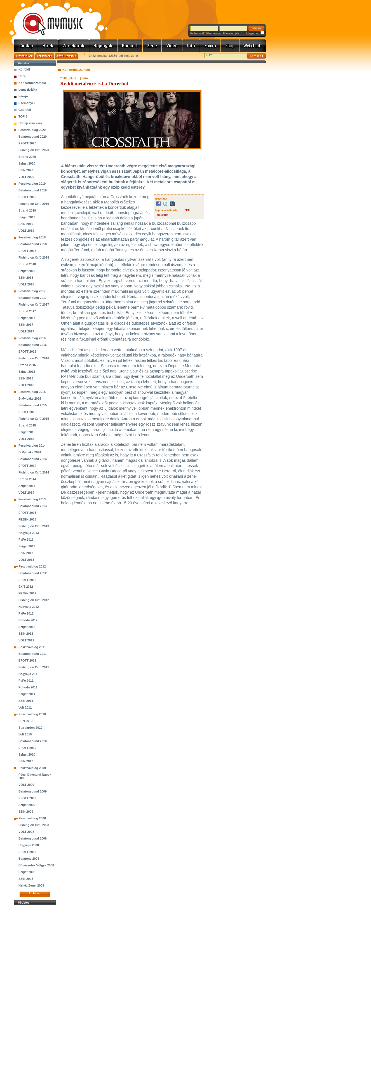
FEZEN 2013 (27, 519)
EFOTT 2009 (27, 798)
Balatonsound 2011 (32, 653)
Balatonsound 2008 (32, 838)
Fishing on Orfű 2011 (33, 667)
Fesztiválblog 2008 (32, 818)
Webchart (252, 45)
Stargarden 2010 (30, 727)
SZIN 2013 (25, 553)
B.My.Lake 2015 (29, 398)
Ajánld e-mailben (66, 56)
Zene (152, 45)
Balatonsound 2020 (32, 136)
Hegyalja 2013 (28, 533)
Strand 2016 (27, 365)
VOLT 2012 (26, 640)
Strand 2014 (27, 479)
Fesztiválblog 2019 (32, 183)
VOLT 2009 (26, 784)
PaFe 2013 (26, 539)
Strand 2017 (27, 311)
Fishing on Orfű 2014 (33, 472)
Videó (172, 45)
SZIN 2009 (25, 811)
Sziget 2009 (26, 805)
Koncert (130, 45)
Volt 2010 (25, 734)
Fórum (210, 45)
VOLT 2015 (26, 438)
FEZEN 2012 (27, 593)
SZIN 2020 (25, 170)
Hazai (22, 76)
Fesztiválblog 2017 (32, 291)
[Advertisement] (35, 991)
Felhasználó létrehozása (205, 33)
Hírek (48, 45)
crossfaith (162, 214)
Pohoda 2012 (27, 620)
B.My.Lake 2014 (29, 452)
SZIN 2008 (25, 878)
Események (27, 103)
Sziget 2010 (26, 754)
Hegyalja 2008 (28, 845)
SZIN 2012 (25, 633)
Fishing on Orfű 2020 (33, 150)
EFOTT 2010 (27, 747)
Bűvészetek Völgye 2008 (36, 865)
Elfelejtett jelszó (232, 33)
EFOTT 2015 (27, 412)
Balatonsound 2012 (32, 573)
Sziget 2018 (26, 271)
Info (191, 45)
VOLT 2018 (26, 284)
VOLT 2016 (26, 385)
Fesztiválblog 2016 (32, 338)
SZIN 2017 (25, 324)
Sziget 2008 (26, 872)
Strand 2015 (27, 425)
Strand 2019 (27, 210)
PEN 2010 (25, 721)
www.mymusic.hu (48, 18)
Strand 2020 (27, 156)
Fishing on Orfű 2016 (33, 358)
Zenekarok (73, 45)
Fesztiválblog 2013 (32, 499)
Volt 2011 (25, 707)
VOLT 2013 (26, 559)
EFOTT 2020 (27, 143)
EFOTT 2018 (27, 250)
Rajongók (103, 45)
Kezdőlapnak (44, 56)
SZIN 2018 (25, 277)
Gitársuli (24, 109)
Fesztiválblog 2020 (32, 130)
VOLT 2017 (26, 331)
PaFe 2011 (26, 680)
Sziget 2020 (26, 163)
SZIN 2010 (25, 761)
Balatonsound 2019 (32, 190)
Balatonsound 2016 (32, 344)
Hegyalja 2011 (28, 674)
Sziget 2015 (26, 432)
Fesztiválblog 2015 (32, 391)
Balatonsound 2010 (32, 741)
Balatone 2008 (28, 858)
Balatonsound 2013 (32, 506)
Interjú (23, 96)
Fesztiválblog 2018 (32, 237)
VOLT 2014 (26, 492)
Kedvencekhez (24, 56)
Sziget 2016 (26, 371)
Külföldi (24, 69)
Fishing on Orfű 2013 (33, 526)
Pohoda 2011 (27, 687)
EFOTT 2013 (27, 512)
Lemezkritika (27, 89)
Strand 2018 (27, 264)
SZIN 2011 (25, 700)
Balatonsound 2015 (32, 405)
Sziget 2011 (26, 694)
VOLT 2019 (26, 230)
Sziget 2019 (26, 217)
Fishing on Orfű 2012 (33, 600)
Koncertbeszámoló (32, 83)
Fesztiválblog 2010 (32, 714)
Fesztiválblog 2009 (32, 768)
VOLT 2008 (26, 831)
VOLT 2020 (26, 177)
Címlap (26, 45)
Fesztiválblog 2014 (32, 445)
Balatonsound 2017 (32, 297)
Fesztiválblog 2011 (32, 647)
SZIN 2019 (25, 224)
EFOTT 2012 (27, 580)
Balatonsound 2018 (32, 244)
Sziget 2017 (26, 318)
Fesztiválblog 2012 (32, 566)
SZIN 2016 (25, 378)
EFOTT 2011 (27, 660)
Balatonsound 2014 (32, 459)
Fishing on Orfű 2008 (33, 825)
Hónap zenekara (30, 123)
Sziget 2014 (26, 485)
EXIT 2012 (25, 586)
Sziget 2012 (26, 627)
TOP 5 (22, 116)
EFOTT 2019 (27, 197)
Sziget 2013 (26, 546)
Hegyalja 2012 (28, 606)
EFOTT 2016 (27, 351)
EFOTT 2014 (27, 465)
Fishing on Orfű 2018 (33, 257)
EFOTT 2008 (27, 852)
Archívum (35, 893)
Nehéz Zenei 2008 (31, 885)
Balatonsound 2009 (32, 791)
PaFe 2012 (26, 613)
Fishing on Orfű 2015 (33, 418)
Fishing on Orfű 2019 (33, 203)
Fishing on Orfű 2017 (33, 304)
